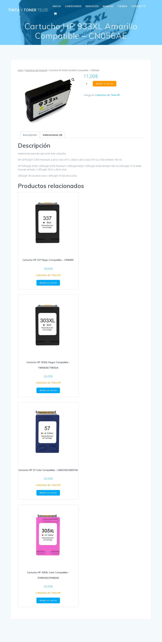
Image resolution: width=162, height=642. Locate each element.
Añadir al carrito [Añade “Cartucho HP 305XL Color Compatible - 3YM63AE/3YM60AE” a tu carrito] (48, 600)
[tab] (29, 135)
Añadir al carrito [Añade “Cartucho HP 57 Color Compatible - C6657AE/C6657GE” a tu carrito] (48, 493)
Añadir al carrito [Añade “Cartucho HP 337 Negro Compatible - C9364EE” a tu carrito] (48, 283)
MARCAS (108, 6)
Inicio (20, 70)
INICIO (57, 6)
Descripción (30, 134)
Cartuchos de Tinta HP (36, 70)
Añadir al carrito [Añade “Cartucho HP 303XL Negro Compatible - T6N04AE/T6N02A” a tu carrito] (48, 390)
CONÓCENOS (73, 6)
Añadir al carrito (104, 83)
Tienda (122, 6)
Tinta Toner (28, 10)
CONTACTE (138, 6)
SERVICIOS (92, 6)
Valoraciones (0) (52, 134)
